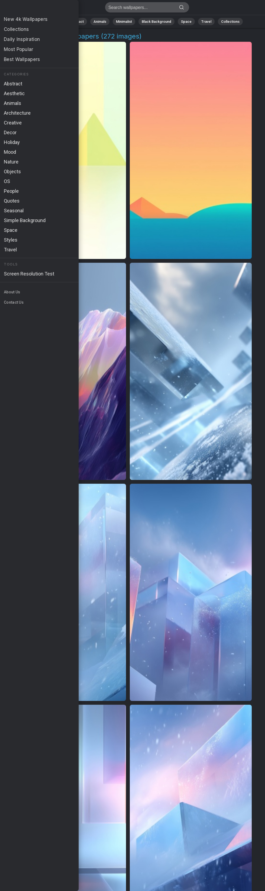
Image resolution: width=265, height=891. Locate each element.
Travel (206, 22)
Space (186, 22)
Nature (54, 22)
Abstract (77, 22)
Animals (99, 22)
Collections (230, 22)
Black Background (156, 22)
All (37, 22)
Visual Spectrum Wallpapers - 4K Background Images (32, 8)
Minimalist (124, 22)
